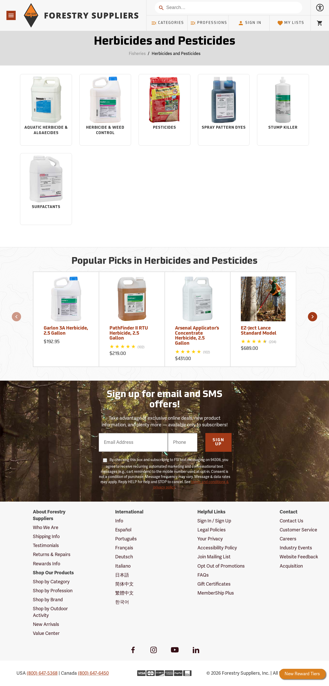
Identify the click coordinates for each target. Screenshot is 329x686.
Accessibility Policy (217, 548)
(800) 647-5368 (42, 673)
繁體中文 (124, 593)
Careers (288, 539)
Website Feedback (299, 557)
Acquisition (291, 566)
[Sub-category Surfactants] (46, 189)
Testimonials (46, 545)
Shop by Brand (48, 600)
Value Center (46, 633)
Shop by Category (51, 582)
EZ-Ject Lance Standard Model (258, 331)
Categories (167, 23)
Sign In (249, 23)
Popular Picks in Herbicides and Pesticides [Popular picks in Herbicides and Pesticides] (164, 261)
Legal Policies (211, 530)
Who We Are (45, 527)
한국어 (122, 602)
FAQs (203, 575)
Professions (208, 23)
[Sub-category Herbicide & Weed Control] (105, 110)
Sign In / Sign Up (214, 521)
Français (124, 548)
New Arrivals (46, 624)
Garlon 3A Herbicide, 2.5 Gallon (66, 331)
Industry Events (296, 548)
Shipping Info (46, 536)
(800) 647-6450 (93, 673)
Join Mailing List (214, 557)
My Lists (291, 23)
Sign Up (218, 442)
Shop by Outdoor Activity (50, 612)
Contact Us (291, 521)
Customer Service (298, 530)
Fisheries (137, 53)
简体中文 (124, 584)
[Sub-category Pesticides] (164, 110)
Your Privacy (210, 539)
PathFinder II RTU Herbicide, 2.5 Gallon (128, 333)
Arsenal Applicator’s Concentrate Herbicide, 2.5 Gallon (197, 336)
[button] (16, 316)
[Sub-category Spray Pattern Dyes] (224, 110)
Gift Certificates (214, 584)
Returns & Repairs (51, 554)
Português (126, 539)
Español (123, 530)
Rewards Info (46, 564)
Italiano (123, 566)
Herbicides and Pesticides (176, 53)
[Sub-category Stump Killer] (283, 110)
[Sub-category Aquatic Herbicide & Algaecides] (46, 110)
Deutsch (124, 557)
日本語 (122, 575)
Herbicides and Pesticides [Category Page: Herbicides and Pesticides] (164, 42)
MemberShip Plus (215, 593)
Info (119, 521)
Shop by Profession (52, 591)
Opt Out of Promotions (221, 566)
